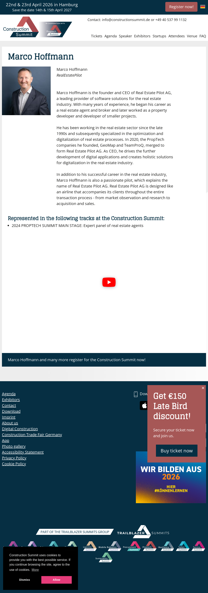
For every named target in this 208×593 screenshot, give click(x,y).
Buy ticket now (177, 450)
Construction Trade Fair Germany (32, 434)
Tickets (96, 36)
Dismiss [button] (24, 579)
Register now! (181, 6)
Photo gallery (14, 446)
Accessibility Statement (23, 452)
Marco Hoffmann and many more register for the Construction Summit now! (76, 359)
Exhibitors (142, 36)
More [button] (35, 569)
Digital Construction (20, 428)
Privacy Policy (14, 458)
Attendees (176, 36)
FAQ (202, 36)
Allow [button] (56, 579)
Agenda (110, 36)
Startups (159, 36)
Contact (9, 405)
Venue (192, 36)
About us (10, 423)
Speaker (125, 36)
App (5, 440)
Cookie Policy (14, 463)
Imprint (8, 417)
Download (11, 411)
